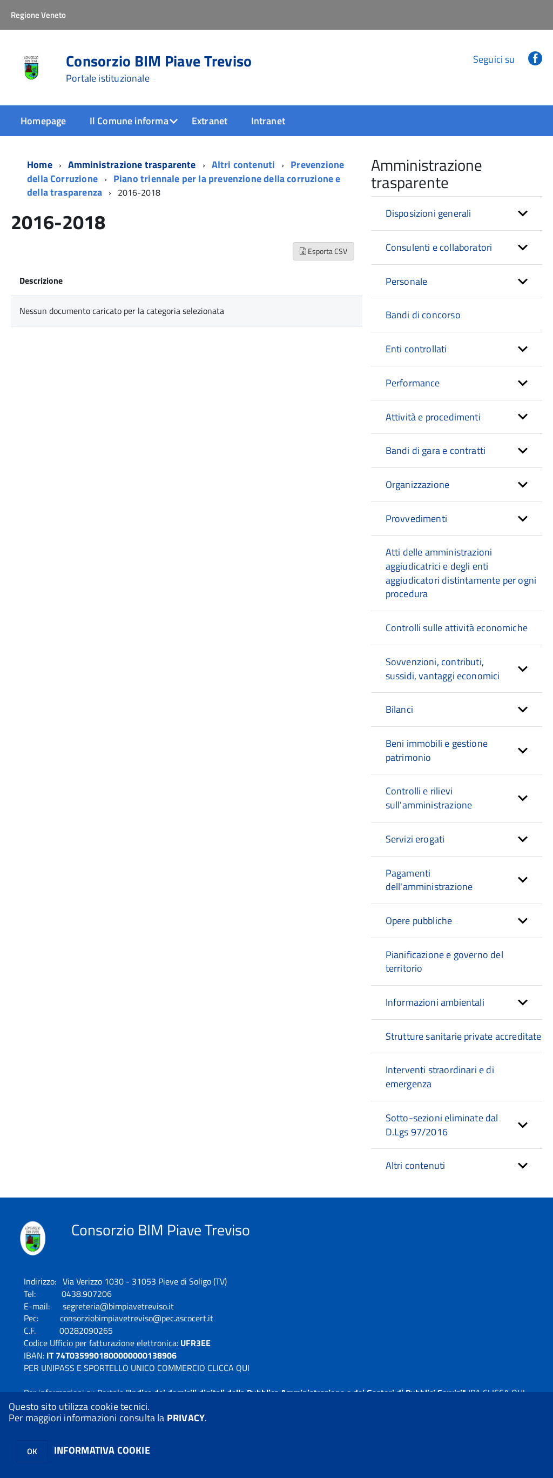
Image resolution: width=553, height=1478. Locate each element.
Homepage (43, 120)
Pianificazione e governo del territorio (444, 961)
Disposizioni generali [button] (428, 213)
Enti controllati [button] (416, 349)
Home (39, 164)
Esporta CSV (323, 251)
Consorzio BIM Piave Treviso (159, 68)
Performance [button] (413, 383)
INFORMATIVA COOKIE (102, 1450)
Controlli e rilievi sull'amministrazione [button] (429, 798)
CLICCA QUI (228, 1367)
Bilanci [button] (399, 709)
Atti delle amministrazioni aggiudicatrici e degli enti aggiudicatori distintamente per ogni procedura (461, 573)
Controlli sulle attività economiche (457, 627)
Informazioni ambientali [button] (435, 1002)
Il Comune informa (129, 120)
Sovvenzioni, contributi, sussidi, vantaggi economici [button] (443, 668)
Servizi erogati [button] (415, 839)
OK (32, 1451)
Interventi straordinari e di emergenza (440, 1076)
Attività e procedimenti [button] (433, 417)
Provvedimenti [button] (416, 518)
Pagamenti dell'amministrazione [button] (429, 880)
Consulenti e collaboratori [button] (439, 247)
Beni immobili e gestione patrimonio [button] (437, 750)
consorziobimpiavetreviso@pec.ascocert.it (136, 1318)
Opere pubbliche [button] (419, 920)
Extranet (209, 120)
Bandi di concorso (423, 314)
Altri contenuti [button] (416, 1165)
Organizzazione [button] (418, 484)
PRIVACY (186, 1417)
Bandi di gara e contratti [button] (436, 450)
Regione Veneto (38, 15)
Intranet (268, 120)
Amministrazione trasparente (132, 164)
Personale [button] (407, 281)
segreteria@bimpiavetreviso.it (118, 1306)
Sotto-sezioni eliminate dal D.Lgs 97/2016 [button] (442, 1125)
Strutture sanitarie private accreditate (464, 1036)
